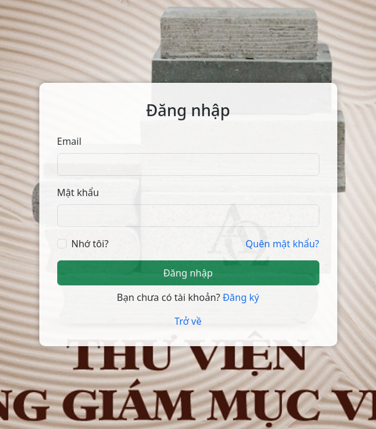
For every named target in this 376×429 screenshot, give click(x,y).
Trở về (188, 321)
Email (69, 141)
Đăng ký (241, 297)
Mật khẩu (78, 192)
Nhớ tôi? (90, 243)
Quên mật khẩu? (282, 243)
